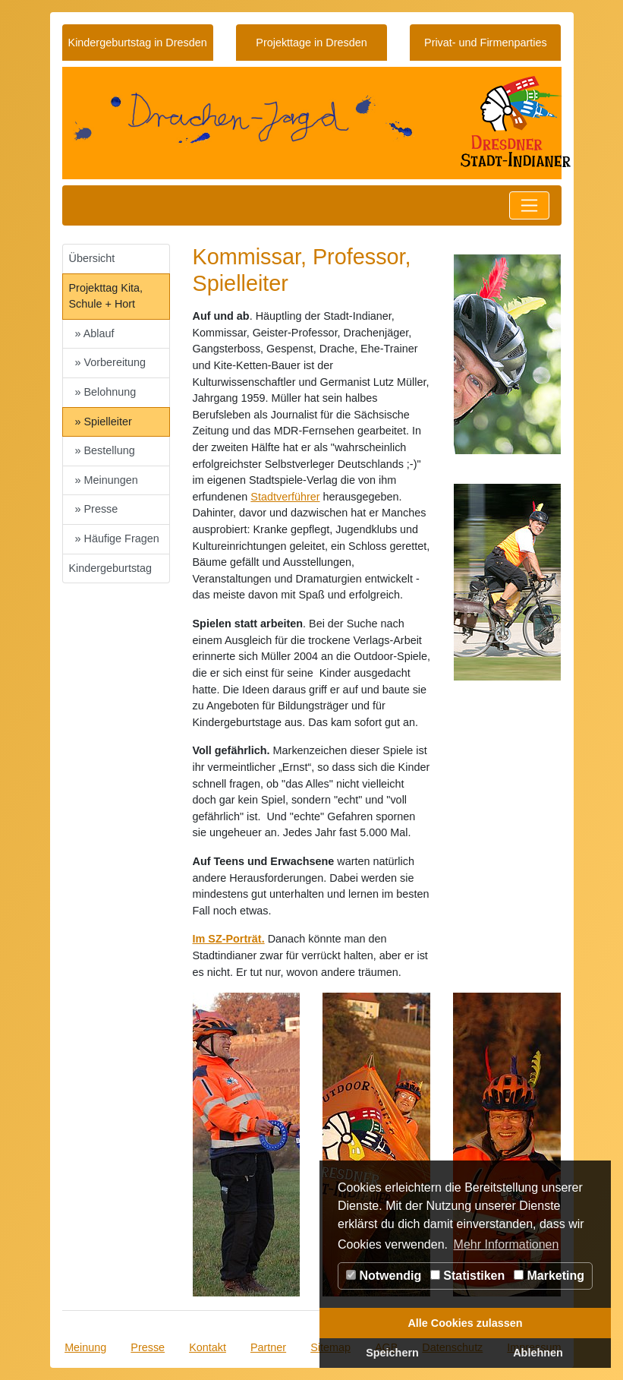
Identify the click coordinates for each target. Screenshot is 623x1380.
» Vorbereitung (110, 362)
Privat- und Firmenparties (485, 42)
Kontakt (207, 1347)
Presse (148, 1347)
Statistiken (467, 1275)
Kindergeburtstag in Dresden (137, 42)
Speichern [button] (392, 1353)
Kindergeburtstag (111, 568)
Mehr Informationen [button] (506, 1244)
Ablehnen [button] (538, 1353)
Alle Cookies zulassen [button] (464, 1323)
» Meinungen (106, 480)
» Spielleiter (103, 421)
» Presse (96, 509)
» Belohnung (106, 392)
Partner (268, 1347)
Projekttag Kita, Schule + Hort (106, 296)
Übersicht (92, 258)
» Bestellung (105, 450)
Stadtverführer (284, 497)
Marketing (549, 1275)
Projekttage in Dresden (311, 42)
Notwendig (383, 1275)
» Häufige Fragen (117, 538)
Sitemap (330, 1347)
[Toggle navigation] (529, 205)
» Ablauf (95, 333)
